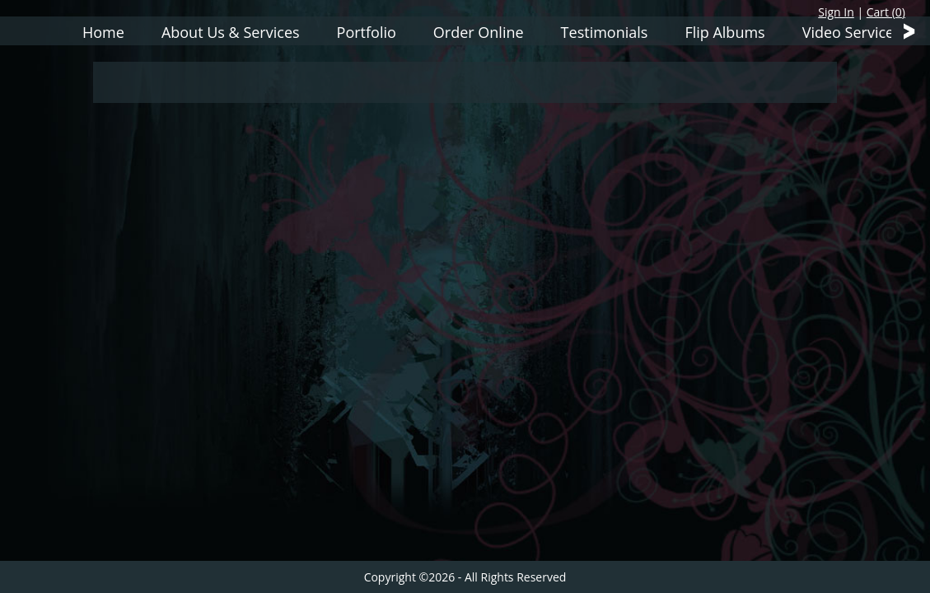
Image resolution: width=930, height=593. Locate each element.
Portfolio (366, 32)
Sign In (836, 12)
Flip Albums (724, 32)
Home (103, 32)
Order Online (478, 32)
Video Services (851, 32)
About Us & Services (230, 32)
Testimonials (604, 32)
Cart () (886, 12)
